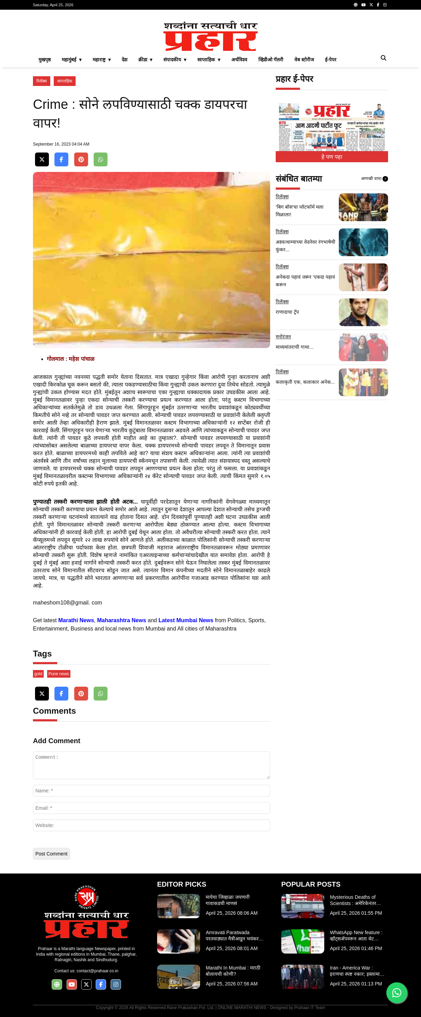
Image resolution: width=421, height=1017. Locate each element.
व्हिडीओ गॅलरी (270, 59)
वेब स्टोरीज (304, 59)
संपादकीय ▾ (174, 59)
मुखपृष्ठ (44, 59)
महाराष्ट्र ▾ (102, 59)
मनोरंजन (283, 336)
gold (38, 673)
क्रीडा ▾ (145, 59)
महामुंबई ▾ (71, 59)
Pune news (59, 673)
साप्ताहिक (64, 81)
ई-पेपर (331, 59)
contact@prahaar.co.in (97, 970)
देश (124, 59)
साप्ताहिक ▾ (208, 59)
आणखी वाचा (374, 179)
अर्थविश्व (239, 59)
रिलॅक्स (41, 81)
